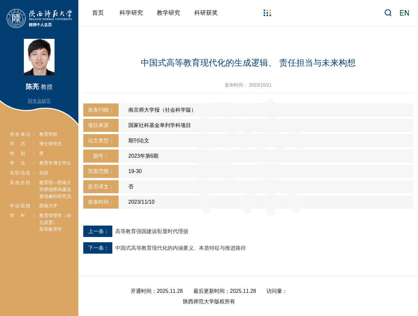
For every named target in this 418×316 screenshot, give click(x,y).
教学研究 (168, 12)
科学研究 (131, 12)
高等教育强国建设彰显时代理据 (151, 231)
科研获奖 (206, 12)
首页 (98, 12)
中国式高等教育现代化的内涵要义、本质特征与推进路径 (180, 248)
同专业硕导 (39, 100)
